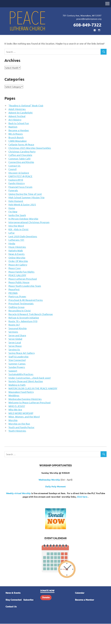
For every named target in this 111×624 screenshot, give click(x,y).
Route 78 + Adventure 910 (22, 321)
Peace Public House (18, 282)
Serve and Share (17, 335)
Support (12, 370)
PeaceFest (14, 289)
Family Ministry (16, 183)
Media (11, 243)
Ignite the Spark (17, 215)
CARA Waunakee (17, 141)
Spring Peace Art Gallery (21, 353)
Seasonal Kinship (17, 328)
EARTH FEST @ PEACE (20, 176)
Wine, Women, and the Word (24, 416)
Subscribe (28, 600)
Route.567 (14, 324)
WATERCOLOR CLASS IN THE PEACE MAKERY (32, 388)
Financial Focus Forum (20, 187)
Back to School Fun (18, 123)
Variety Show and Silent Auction (25, 381)
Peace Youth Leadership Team (24, 286)
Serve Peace (15, 346)
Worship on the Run (19, 423)
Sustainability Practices (20, 374)
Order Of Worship (18, 261)
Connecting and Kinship (21, 162)
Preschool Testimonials (21, 303)
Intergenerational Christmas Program (28, 222)
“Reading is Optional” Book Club (25, 105)
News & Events (16, 254)
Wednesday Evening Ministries (25, 399)
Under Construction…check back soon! (29, 378)
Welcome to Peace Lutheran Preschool (29, 402)
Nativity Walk (15, 250)
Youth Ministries (17, 430)
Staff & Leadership (18, 356)
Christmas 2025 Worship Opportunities (29, 148)
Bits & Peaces (15, 134)
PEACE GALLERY (17, 275)
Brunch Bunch (16, 137)
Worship (13, 420)
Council (12, 169)
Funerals (13, 190)
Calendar (79, 593)
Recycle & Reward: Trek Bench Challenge (30, 314)
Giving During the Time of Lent (25, 194)
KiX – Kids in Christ (18, 229)
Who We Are (15, 409)
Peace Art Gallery (17, 264)
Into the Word (16, 225)
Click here (82, 496)
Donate (46, 598)
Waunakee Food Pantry (21, 392)
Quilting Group (16, 307)
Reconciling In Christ (19, 310)
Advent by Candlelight (20, 112)
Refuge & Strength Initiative (23, 317)
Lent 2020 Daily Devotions (22, 236)
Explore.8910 (15, 180)
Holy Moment (15, 201)
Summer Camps (17, 363)
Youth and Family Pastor (21, 427)
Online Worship (16, 257)
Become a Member (18, 130)
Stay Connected (17, 360)
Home (11, 208)
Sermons (13, 332)
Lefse (11, 233)
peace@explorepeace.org (88, 19)
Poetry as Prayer (17, 296)
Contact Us (14, 165)
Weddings (13, 395)
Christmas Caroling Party (21, 151)
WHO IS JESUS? (16, 406)
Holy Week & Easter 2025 (22, 204)
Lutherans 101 (16, 240)
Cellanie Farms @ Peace (21, 144)
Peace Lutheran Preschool (22, 279)
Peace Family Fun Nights (21, 271)
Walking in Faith (17, 385)
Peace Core (14, 268)
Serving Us (14, 349)
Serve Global (15, 339)
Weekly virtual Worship (18, 493)
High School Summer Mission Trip (26, 197)
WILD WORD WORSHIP (20, 413)
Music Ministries (17, 247)
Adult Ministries (17, 109)
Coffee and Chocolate (20, 155)
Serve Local (14, 342)
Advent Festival (16, 116)
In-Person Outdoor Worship (23, 218)
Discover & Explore (18, 172)
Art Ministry (14, 119)
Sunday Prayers (16, 367)
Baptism (12, 126)
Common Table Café (19, 158)
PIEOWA (13, 293)
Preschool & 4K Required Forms (25, 300)
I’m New (12, 211)
